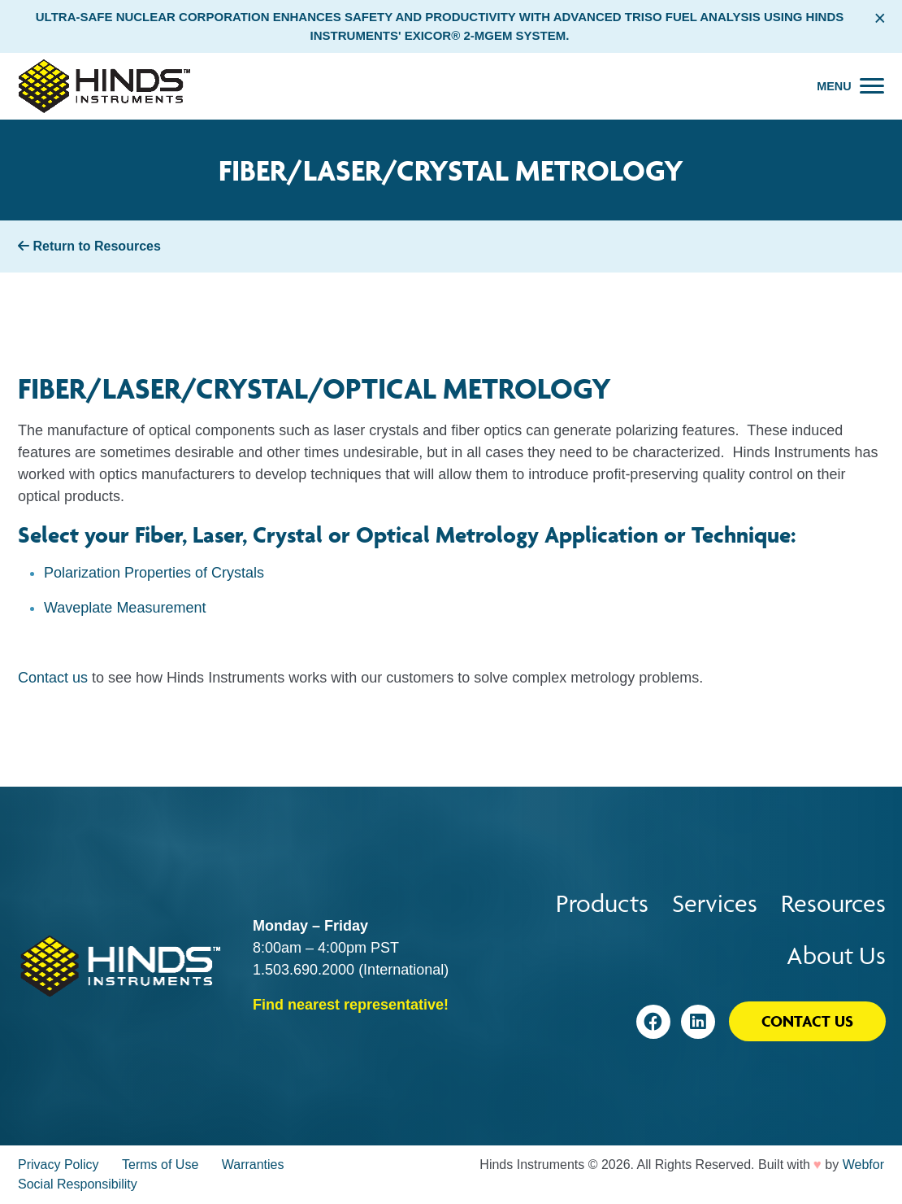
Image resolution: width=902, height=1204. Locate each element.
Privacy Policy (58, 1164)
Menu (834, 86)
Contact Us (807, 1021)
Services (714, 903)
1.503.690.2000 (303, 970)
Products (602, 903)
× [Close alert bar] (880, 18)
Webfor (863, 1164)
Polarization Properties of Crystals (154, 573)
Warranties (253, 1164)
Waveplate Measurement (125, 608)
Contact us (53, 678)
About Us (836, 955)
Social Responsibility (77, 1184)
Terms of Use (160, 1164)
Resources (833, 903)
